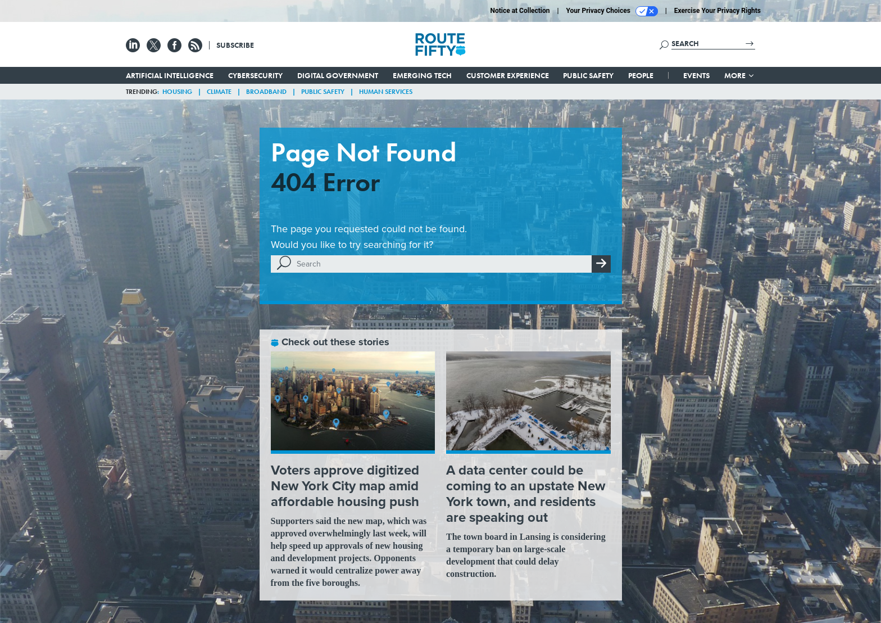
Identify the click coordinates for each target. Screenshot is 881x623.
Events (696, 75)
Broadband (266, 91)
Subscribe (235, 45)
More (739, 75)
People (640, 75)
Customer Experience (507, 75)
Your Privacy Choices (612, 11)
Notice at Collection (520, 11)
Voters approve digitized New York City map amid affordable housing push (345, 486)
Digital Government (337, 75)
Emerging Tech (422, 75)
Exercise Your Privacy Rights (717, 11)
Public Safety (588, 75)
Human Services (385, 91)
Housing (177, 91)
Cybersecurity (255, 75)
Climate (219, 91)
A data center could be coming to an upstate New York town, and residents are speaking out (525, 493)
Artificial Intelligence (170, 75)
